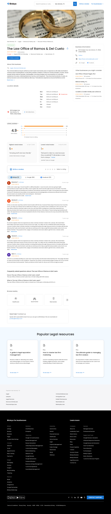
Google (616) (28, 177)
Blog (71, 441)
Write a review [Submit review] (13, 58)
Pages (8, 436)
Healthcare (53, 436)
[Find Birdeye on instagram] (78, 497)
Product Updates (74, 446)
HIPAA (37, 505)
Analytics (9, 481)
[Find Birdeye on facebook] (69, 497)
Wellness (52, 454)
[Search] (75, 4)
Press (71, 444)
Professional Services (89, 431)
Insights (9, 467)
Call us (80, 55)
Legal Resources (74, 459)
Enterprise (28, 431)
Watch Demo (73, 433)
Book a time (73, 436)
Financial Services (54, 433)
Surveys (9, 464)
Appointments (11, 450)
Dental (51, 431)
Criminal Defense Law (62, 393)
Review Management (31, 440)
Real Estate (53, 449)
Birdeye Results (74, 457)
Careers (72, 449)
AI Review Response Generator (91, 440)
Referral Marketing (30, 450)
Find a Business (87, 447)
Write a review (84, 4)
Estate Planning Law (61, 398)
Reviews (9, 431)
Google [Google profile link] (82, 62)
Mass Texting (10, 453)
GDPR (33, 505)
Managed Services (88, 428)
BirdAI (8, 479)
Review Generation (31, 442)
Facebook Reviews (30, 460)
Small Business (30, 428)
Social (8, 447)
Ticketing (9, 472)
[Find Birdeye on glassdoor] (84, 497)
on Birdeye (21, 181)
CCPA (41, 505)
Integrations (10, 484)
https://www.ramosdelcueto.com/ (88, 59)
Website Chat (29, 453)
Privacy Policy (22, 505)
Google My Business (31, 458)
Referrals (9, 433)
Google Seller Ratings (12, 438)
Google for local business (32, 437)
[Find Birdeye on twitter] (72, 497)
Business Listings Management (34, 463)
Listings (9, 428)
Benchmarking (11, 470)
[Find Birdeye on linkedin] (75, 497)
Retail (51, 451)
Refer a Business (87, 455)
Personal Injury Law (11, 404)
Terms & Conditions (12, 505)
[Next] (67, 299)
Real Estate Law (60, 401)
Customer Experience (31, 466)
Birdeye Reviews (74, 454)
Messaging (10, 462)
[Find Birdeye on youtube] (81, 497)
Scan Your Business (88, 445)
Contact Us (73, 462)
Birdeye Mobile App (12, 489)
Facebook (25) (43, 177)
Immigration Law (60, 396)
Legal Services (10, 398)
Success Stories (74, 451)
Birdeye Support (87, 453)
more (53, 157)
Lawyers (8, 396)
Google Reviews (30, 455)
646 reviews (21, 52)
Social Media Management (33, 468)
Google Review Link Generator (91, 442)
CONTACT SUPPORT (95, 497)
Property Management (56, 444)
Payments (10, 455)
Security (29, 505)
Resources (73, 438)
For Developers (87, 450)
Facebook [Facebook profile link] (90, 62)
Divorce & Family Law (29, 41)
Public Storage (53, 446)
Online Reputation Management (34, 445)
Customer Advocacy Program (91, 458)
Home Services (54, 438)
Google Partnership (12, 486)
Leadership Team (74, 431)
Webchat (9, 445)
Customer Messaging (31, 447)
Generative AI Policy (49, 505)
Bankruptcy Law (60, 404)
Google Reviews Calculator (90, 437)
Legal (19, 41)
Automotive (53, 428)
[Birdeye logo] (12, 4)
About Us (72, 428)
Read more (11, 80)
